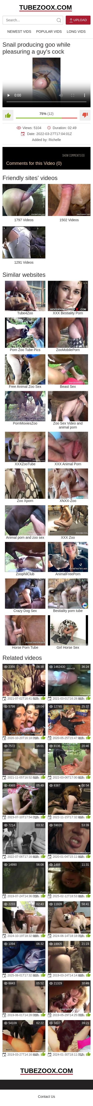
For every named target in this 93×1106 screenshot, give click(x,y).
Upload (78, 20)
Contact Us (46, 1097)
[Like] (7, 115)
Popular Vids (49, 32)
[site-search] (59, 20)
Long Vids (76, 32)
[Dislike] (85, 115)
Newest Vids (19, 32)
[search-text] (32, 20)
